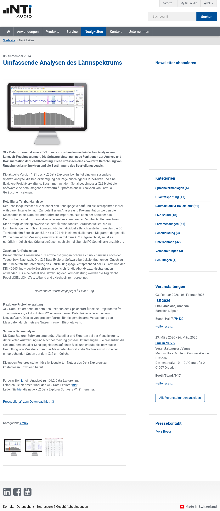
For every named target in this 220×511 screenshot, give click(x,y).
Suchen (206, 16)
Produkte (52, 32)
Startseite (8, 31)
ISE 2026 (162, 301)
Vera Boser (163, 432)
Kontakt (116, 32)
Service (72, 32)
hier (22, 380)
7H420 (178, 319)
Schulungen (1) (165, 260)
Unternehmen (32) (168, 242)
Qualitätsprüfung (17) (170, 197)
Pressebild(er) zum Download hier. (26, 401)
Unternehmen (139, 32)
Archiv (24, 423)
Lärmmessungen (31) (170, 224)
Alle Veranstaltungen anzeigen (180, 398)
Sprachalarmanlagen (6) (172, 188)
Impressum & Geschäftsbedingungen (62, 506)
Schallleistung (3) (167, 233)
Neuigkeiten (94, 32)
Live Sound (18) (166, 215)
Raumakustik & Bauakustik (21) (177, 206)
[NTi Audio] (55, 12)
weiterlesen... (164, 326)
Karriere (167, 3)
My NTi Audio (189, 3)
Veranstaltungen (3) (169, 251)
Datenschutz (25, 506)
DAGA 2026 (165, 343)
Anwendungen (28, 32)
